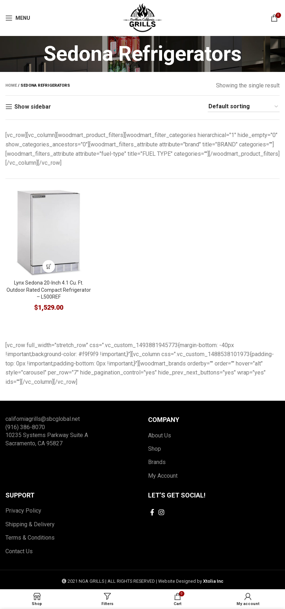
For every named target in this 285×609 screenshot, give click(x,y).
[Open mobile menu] (18, 18)
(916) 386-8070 (25, 427)
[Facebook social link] (152, 512)
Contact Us (19, 551)
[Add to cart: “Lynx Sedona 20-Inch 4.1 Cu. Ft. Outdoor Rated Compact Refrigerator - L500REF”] (48, 266)
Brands (157, 462)
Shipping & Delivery (30, 524)
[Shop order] (244, 106)
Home (11, 85)
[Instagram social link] (161, 512)
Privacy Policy (23, 510)
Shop (154, 448)
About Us (159, 435)
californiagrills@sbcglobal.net (42, 418)
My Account (163, 475)
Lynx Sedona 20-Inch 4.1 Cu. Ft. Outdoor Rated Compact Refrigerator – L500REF (48, 290)
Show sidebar (32, 106)
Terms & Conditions (30, 537)
